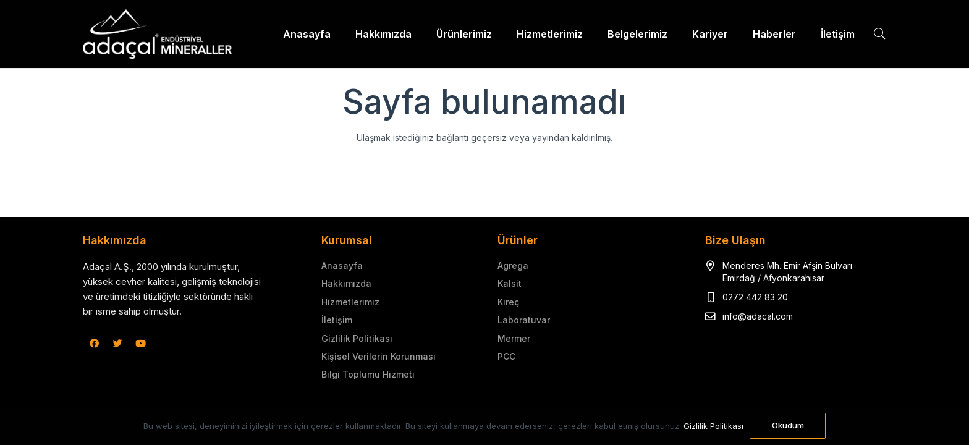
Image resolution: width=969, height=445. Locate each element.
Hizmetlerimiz (350, 302)
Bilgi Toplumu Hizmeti (368, 374)
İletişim (336, 320)
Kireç (508, 302)
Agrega (512, 265)
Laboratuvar (523, 320)
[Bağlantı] (157, 34)
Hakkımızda (346, 283)
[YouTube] (141, 343)
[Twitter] (118, 343)
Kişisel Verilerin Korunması (378, 356)
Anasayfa (342, 265)
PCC (506, 356)
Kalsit (509, 283)
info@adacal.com (757, 316)
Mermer (513, 338)
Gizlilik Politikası (356, 338)
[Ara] (879, 34)
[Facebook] (94, 343)
